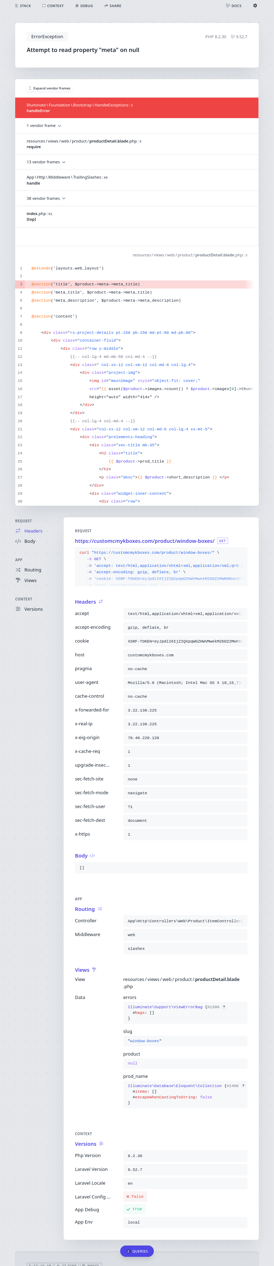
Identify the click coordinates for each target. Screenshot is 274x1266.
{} (177, 1013)
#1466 (236, 1086)
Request (23, 521)
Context (23, 599)
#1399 (216, 1007)
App (18, 560)
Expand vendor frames (50, 88)
